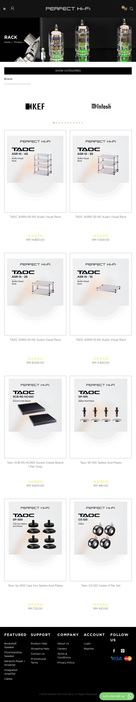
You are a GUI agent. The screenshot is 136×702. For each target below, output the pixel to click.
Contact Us (38, 654)
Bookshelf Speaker (10, 645)
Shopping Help (40, 649)
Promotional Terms (38, 661)
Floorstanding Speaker (13, 654)
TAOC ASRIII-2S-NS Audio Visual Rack (35, 340)
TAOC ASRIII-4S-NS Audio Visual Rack (35, 217)
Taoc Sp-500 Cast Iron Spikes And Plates (35, 586)
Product (18, 42)
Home (7, 42)
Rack (28, 42)
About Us (63, 644)
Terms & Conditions (64, 656)
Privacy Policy (66, 663)
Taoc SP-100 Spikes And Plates (100, 463)
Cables (8, 679)
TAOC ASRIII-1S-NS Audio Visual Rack (101, 340)
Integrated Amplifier (10, 672)
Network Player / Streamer (14, 663)
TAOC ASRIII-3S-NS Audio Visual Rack (100, 217)
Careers (62, 649)
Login (87, 644)
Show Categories (68, 71)
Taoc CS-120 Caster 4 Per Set (100, 586)
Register (89, 649)
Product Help (39, 644)
